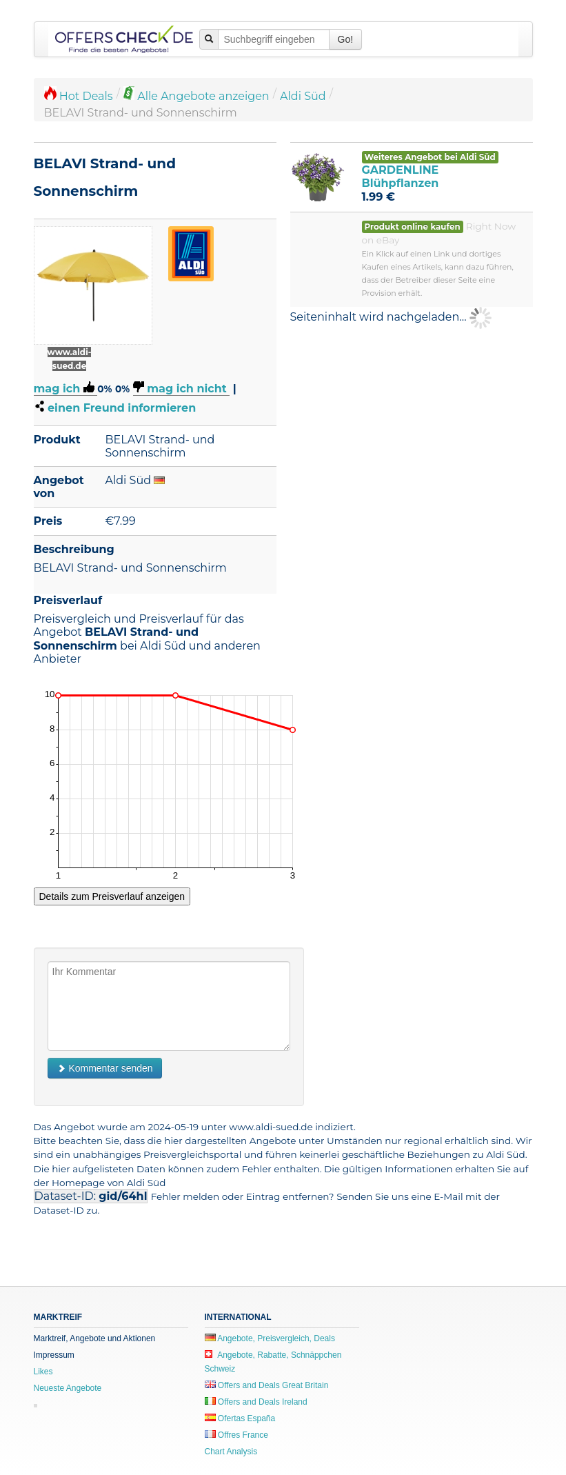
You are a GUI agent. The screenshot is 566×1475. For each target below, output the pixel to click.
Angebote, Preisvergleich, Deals (270, 1338)
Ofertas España (240, 1418)
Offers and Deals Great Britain (267, 1385)
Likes (43, 1371)
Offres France (236, 1435)
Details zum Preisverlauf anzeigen (112, 896)
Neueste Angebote (68, 1388)
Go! (346, 39)
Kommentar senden (105, 1068)
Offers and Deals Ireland (256, 1402)
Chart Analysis (231, 1451)
